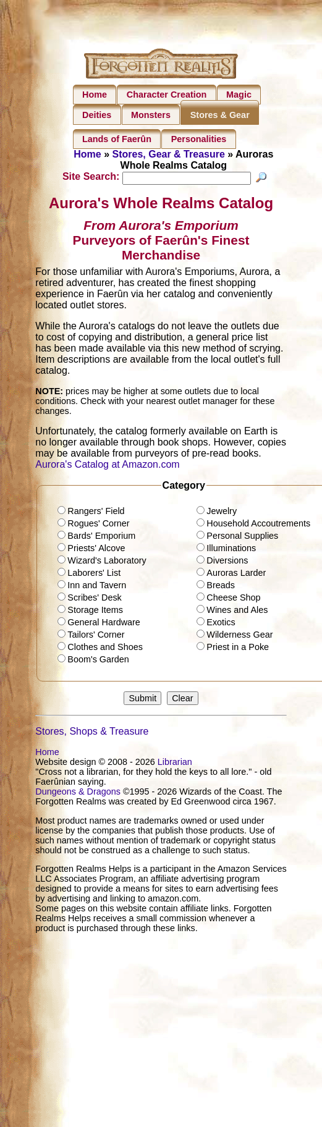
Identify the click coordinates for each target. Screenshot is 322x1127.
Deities (96, 115)
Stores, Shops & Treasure (91, 733)
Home (94, 94)
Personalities (199, 139)
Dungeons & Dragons (78, 793)
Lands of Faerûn (116, 139)
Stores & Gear (220, 115)
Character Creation (167, 94)
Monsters (151, 115)
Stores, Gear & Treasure (168, 154)
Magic (239, 94)
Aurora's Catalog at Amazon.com (107, 465)
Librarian (175, 764)
